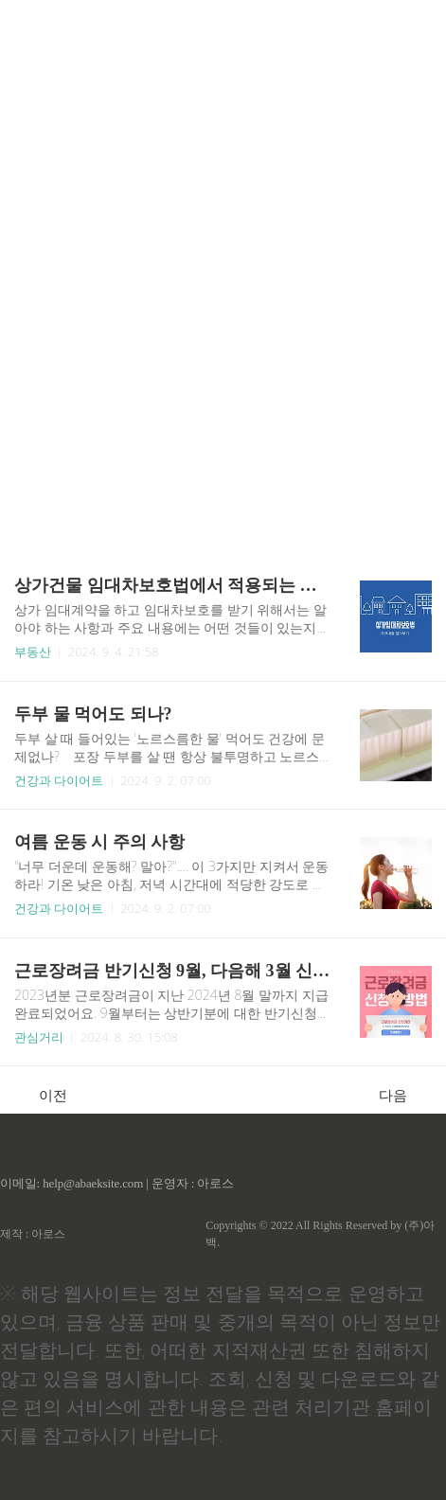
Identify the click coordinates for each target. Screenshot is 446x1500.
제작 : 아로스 (32, 1234)
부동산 (32, 651)
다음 (403, 1094)
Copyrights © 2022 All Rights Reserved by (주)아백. (320, 1234)
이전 (43, 1094)
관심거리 (38, 1036)
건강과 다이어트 (58, 780)
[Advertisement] (223, 270)
